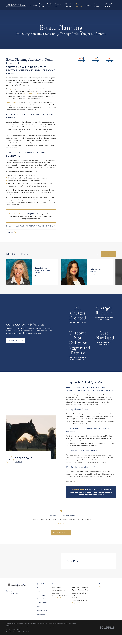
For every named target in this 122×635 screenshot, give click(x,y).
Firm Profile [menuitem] (41, 5)
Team (39, 591)
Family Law (41, 595)
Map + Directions (58, 598)
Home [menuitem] (29, 5)
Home (39, 587)
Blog (38, 606)
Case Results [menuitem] (96, 5)
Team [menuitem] (35, 5)
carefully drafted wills (28, 94)
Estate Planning (42, 603)
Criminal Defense (43, 599)
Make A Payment (43, 610)
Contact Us (41, 614)
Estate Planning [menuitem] (79, 5)
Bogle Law (9, 89)
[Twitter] (100, 587)
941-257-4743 (109, 5)
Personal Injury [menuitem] (58, 5)
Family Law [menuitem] (49, 5)
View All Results (13, 340)
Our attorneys (9, 102)
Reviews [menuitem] (89, 5)
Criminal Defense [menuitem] (68, 5)
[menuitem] (8, 631)
